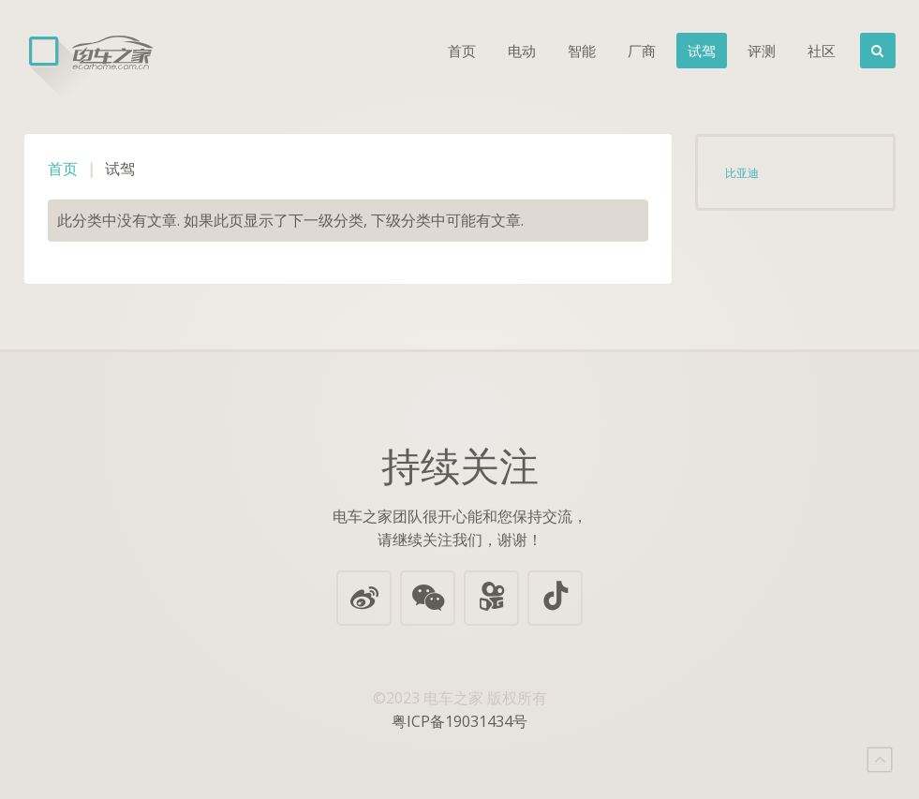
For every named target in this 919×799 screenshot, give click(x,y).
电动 (522, 50)
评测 (762, 50)
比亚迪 (742, 173)
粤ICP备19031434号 (459, 721)
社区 (822, 50)
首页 (462, 50)
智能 (582, 50)
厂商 (642, 50)
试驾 (702, 50)
